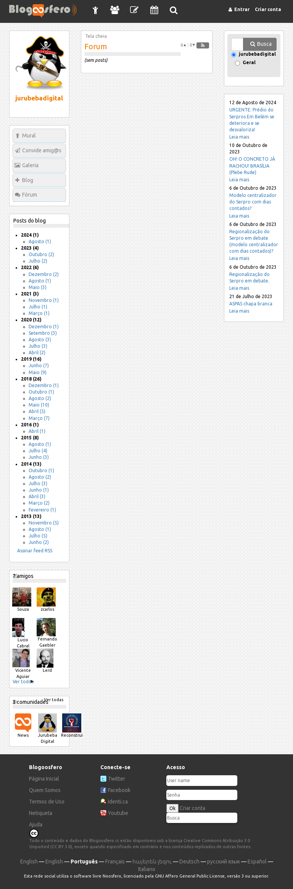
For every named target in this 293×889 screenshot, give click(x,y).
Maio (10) (39, 404)
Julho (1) (38, 306)
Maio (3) (38, 287)
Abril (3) (37, 496)
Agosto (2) (40, 398)
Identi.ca (118, 802)
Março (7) (39, 418)
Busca (264, 44)
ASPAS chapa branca (250, 303)
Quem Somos (45, 790)
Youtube (118, 813)
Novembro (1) (44, 300)
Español (257, 861)
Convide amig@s (41, 150)
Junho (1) (39, 489)
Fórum (29, 195)
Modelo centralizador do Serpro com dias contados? (253, 202)
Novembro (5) (44, 522)
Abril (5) (37, 411)
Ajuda (35, 824)
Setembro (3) (43, 333)
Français (115, 861)
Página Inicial (44, 779)
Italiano (146, 869)
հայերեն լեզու (152, 861)
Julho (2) (38, 260)
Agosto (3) (40, 339)
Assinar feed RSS (34, 550)
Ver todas (53, 699)
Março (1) (39, 313)
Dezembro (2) (44, 274)
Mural (29, 135)
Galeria (30, 165)
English (29, 861)
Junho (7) (39, 365)
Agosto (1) (40, 241)
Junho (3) (39, 457)
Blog (27, 180)
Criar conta (192, 808)
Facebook (119, 790)
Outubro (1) (41, 391)
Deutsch (189, 861)
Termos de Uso (46, 802)
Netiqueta (40, 813)
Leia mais (239, 136)
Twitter (116, 779)
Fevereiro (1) (42, 509)
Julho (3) (38, 346)
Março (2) (39, 502)
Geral (249, 63)
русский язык (223, 861)
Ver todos (23, 681)
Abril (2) (37, 352)
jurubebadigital (257, 54)
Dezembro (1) (44, 326)
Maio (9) (38, 372)
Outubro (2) (41, 254)
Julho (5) (38, 535)
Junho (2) (39, 542)
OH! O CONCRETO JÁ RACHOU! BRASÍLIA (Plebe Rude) (252, 165)
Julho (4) (38, 450)
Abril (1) (37, 431)
